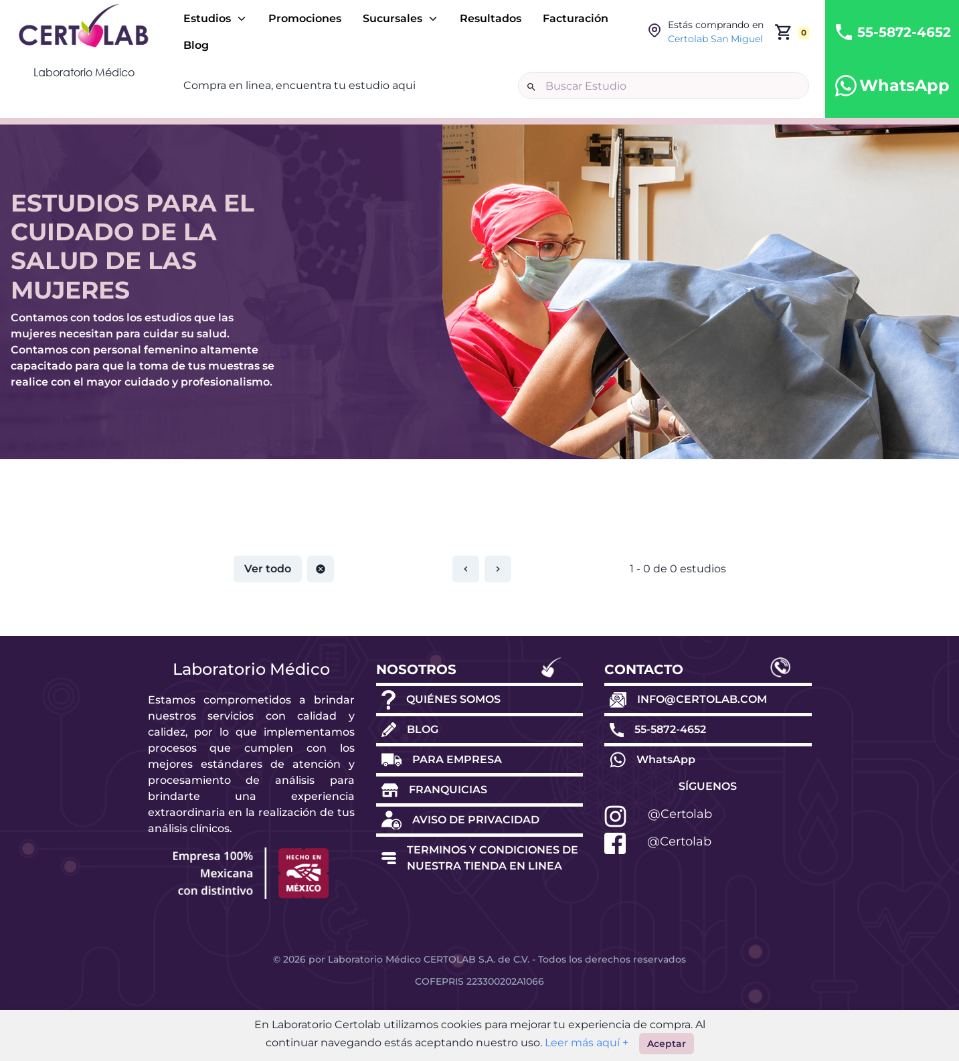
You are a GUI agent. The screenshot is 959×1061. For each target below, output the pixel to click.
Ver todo (267, 568)
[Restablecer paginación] (320, 569)
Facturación (575, 18)
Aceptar (666, 1044)
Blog (196, 45)
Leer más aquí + (585, 1042)
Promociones (304, 18)
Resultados (490, 18)
